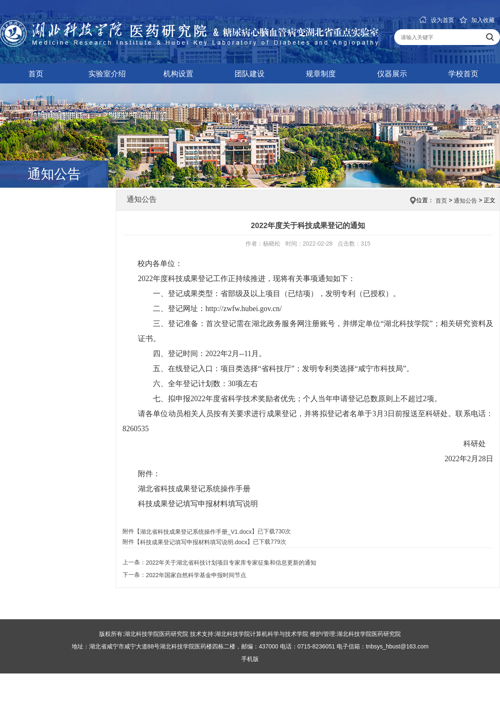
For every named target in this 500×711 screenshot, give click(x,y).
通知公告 (465, 200)
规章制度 (321, 74)
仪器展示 (392, 74)
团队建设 (250, 74)
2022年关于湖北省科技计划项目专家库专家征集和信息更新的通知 (231, 562)
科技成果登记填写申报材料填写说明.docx (193, 542)
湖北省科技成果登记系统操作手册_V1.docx (196, 531)
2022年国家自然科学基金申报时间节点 (196, 575)
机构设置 (178, 74)
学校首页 (463, 74)
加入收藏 (477, 20)
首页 (35, 74)
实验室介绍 (107, 74)
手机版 (250, 659)
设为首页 (436, 20)
